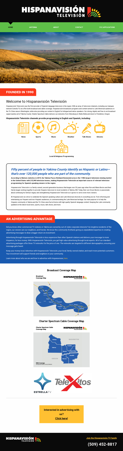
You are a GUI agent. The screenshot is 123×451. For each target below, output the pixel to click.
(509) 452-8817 (102, 444)
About (56, 27)
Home (10, 27)
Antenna (33, 27)
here (65, 258)
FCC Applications (107, 27)
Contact (79, 27)
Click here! (61, 418)
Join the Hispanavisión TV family (101, 438)
